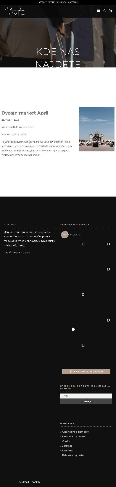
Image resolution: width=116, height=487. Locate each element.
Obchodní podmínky (75, 431)
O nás (66, 441)
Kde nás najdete (73, 455)
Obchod (67, 450)
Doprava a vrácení (73, 436)
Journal (67, 445)
